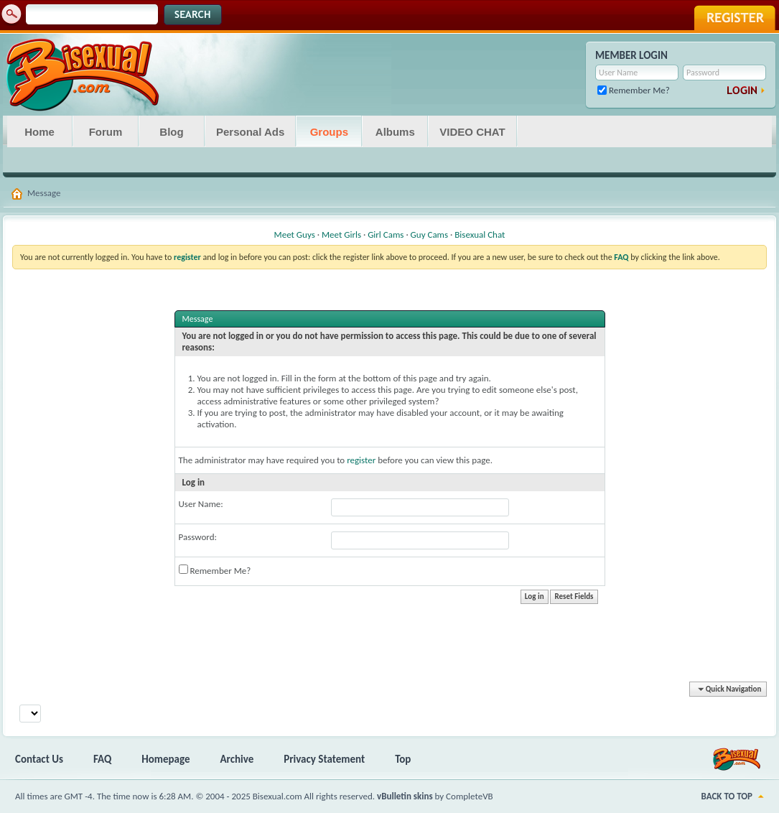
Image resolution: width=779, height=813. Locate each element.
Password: (198, 536)
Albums (395, 132)
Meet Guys (294, 234)
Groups (329, 132)
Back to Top (726, 796)
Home (39, 132)
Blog (171, 132)
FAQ (102, 759)
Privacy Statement (324, 759)
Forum (106, 132)
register (361, 460)
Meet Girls (341, 234)
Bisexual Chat (479, 234)
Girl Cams (386, 234)
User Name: (201, 503)
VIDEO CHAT (472, 132)
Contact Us (39, 759)
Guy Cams (429, 234)
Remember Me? (633, 90)
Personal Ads (250, 132)
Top (403, 759)
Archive (237, 759)
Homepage (165, 759)
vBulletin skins (405, 796)
